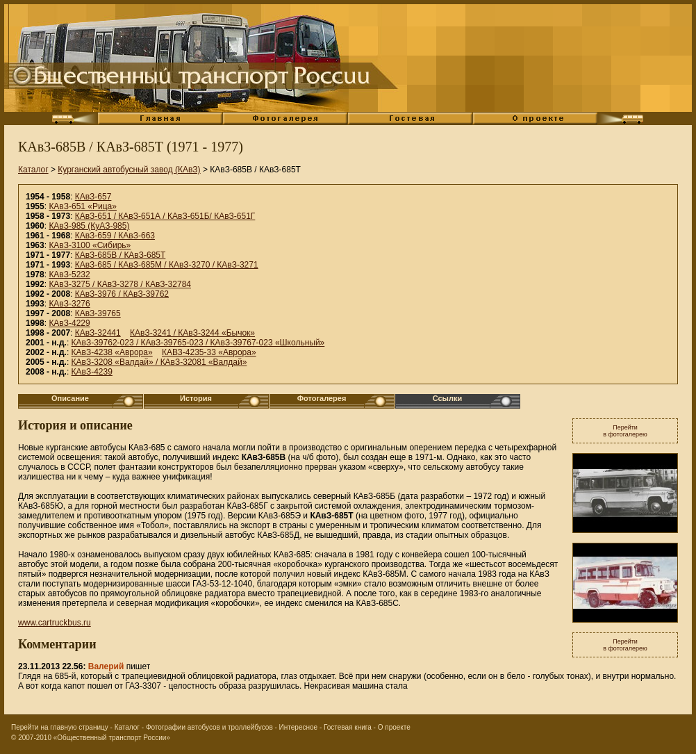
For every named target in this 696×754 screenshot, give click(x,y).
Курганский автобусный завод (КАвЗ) (129, 169)
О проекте (394, 727)
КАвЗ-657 (93, 197)
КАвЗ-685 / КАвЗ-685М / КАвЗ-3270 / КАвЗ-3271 (166, 265)
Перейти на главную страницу (59, 727)
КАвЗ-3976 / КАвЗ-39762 (122, 294)
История (196, 398)
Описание (70, 398)
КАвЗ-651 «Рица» (83, 206)
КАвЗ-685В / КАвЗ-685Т (120, 255)
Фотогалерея (322, 398)
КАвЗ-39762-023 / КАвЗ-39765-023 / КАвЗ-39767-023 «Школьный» (198, 342)
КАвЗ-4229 (69, 323)
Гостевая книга (348, 727)
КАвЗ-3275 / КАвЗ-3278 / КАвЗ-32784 (120, 284)
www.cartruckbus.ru (54, 623)
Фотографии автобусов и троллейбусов (209, 727)
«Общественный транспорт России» (111, 737)
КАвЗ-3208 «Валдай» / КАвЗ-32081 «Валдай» (159, 362)
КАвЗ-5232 (69, 274)
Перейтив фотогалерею (625, 431)
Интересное (298, 727)
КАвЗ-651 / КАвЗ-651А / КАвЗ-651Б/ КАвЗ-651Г (165, 216)
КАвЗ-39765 (98, 313)
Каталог (33, 169)
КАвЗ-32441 (98, 333)
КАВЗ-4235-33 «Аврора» (209, 352)
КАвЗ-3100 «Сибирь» (90, 245)
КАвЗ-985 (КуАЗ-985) (89, 226)
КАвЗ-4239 (92, 372)
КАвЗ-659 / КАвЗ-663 (115, 235)
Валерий (106, 666)
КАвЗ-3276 (69, 304)
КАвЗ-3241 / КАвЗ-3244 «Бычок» (192, 333)
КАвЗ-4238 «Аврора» (112, 352)
